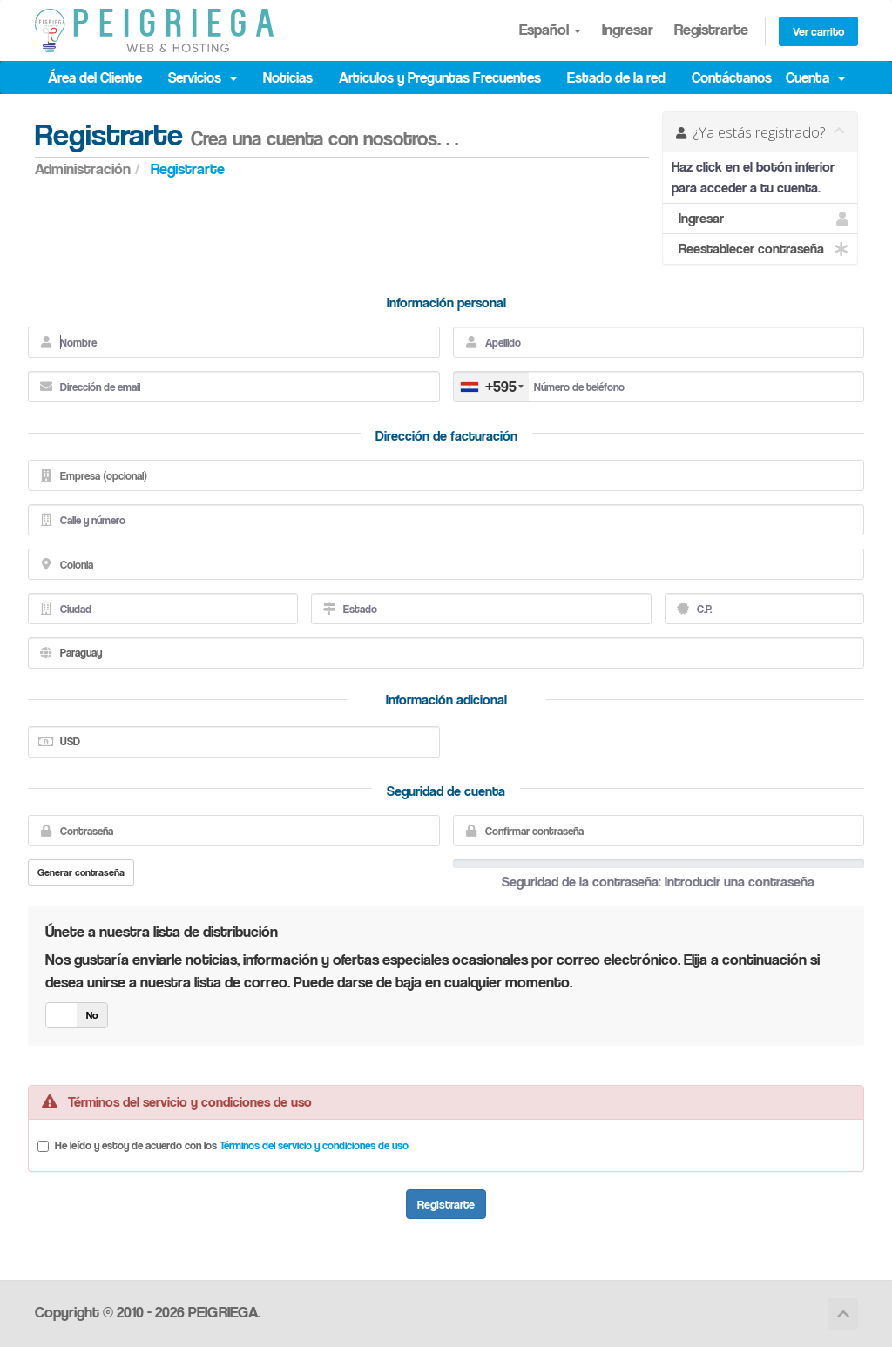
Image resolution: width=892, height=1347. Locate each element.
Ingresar (627, 29)
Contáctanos (732, 77)
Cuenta (815, 77)
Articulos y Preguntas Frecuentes (440, 77)
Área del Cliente (95, 77)
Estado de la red (616, 77)
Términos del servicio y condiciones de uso (314, 1145)
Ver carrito (818, 31)
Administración (83, 168)
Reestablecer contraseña (760, 249)
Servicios (202, 77)
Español (550, 29)
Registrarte (711, 29)
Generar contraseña (81, 872)
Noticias (288, 77)
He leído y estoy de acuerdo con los (232, 1145)
